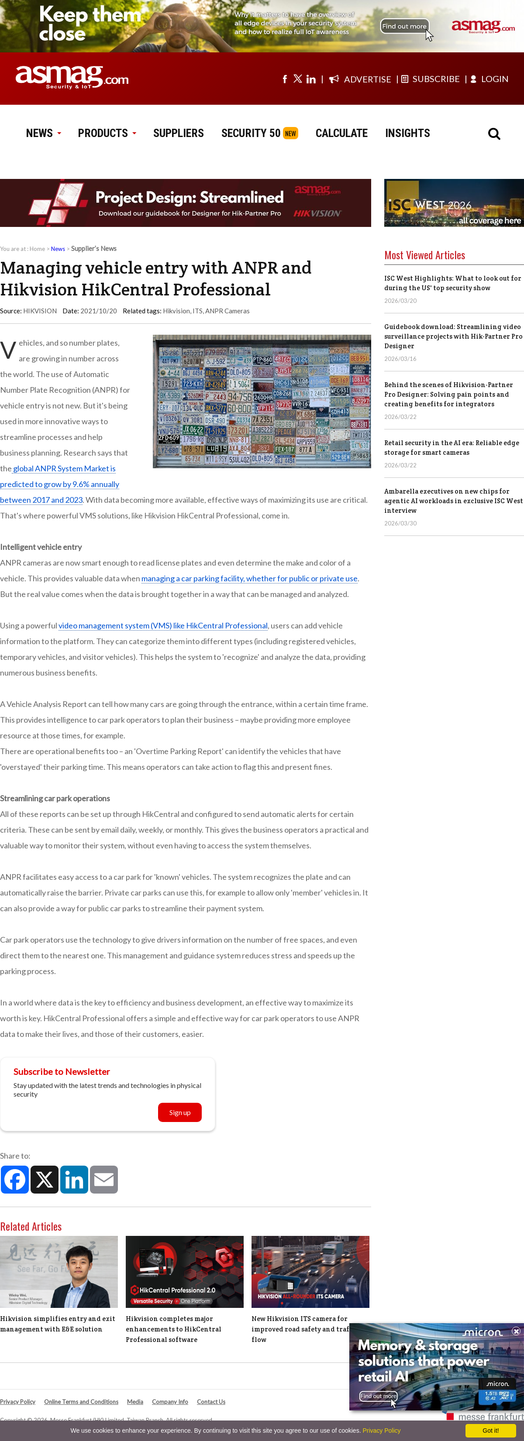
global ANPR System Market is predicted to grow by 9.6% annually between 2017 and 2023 (59, 483)
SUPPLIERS (178, 133)
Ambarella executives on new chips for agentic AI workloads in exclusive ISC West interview (453, 501)
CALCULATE (342, 133)
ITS (198, 311)
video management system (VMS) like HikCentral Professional (163, 625)
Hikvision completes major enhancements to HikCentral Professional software (173, 1329)
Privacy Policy (17, 1401)
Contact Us (211, 1401)
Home (37, 248)
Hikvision (176, 311)
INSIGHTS (407, 133)
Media (135, 1401)
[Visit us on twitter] (297, 78)
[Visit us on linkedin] (311, 78)
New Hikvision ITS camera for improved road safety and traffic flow (305, 1329)
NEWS (43, 133)
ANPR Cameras (227, 311)
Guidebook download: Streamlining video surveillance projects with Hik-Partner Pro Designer (453, 336)
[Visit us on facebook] (285, 78)
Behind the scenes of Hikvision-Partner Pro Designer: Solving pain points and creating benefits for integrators (448, 394)
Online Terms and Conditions (81, 1401)
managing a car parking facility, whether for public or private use (249, 578)
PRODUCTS (107, 133)
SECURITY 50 (251, 133)
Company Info (170, 1401)
